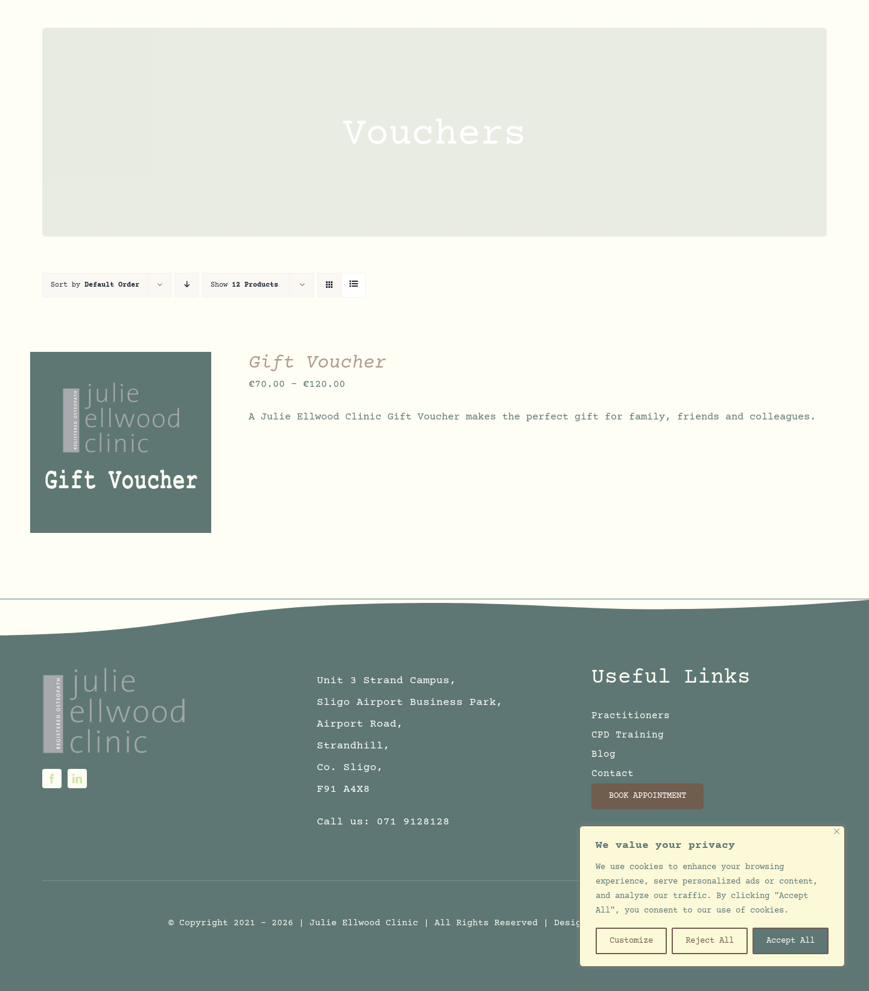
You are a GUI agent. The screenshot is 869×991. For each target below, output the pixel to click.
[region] (712, 896)
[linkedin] (77, 778)
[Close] (836, 831)
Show (244, 285)
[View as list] (353, 285)
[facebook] (52, 778)
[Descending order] (187, 285)
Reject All (710, 941)
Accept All (790, 941)
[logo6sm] (115, 670)
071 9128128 (413, 822)
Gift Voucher (317, 363)
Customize (631, 941)
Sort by (95, 285)
